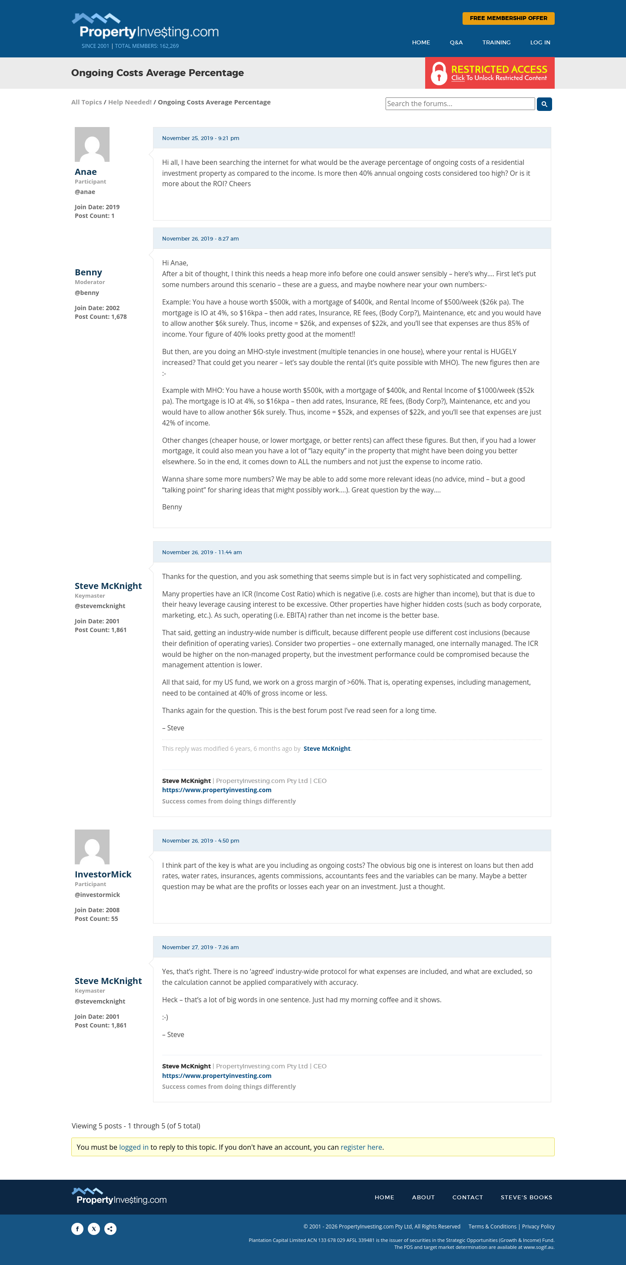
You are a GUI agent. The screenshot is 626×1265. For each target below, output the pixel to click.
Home (421, 43)
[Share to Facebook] (77, 1229)
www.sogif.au (539, 1247)
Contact (468, 1198)
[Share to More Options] (110, 1229)
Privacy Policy (538, 1226)
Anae (86, 171)
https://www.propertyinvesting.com (217, 790)
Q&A (456, 43)
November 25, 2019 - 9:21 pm (201, 138)
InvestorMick (103, 874)
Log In (540, 43)
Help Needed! (130, 101)
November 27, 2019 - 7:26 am (200, 947)
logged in (134, 1147)
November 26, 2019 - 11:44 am (202, 552)
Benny (88, 272)
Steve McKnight (108, 586)
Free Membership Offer (508, 18)
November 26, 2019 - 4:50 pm (201, 840)
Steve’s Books (527, 1198)
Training (497, 43)
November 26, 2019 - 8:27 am (200, 238)
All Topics (86, 101)
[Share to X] (94, 1229)
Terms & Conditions (492, 1226)
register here (362, 1147)
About (423, 1198)
